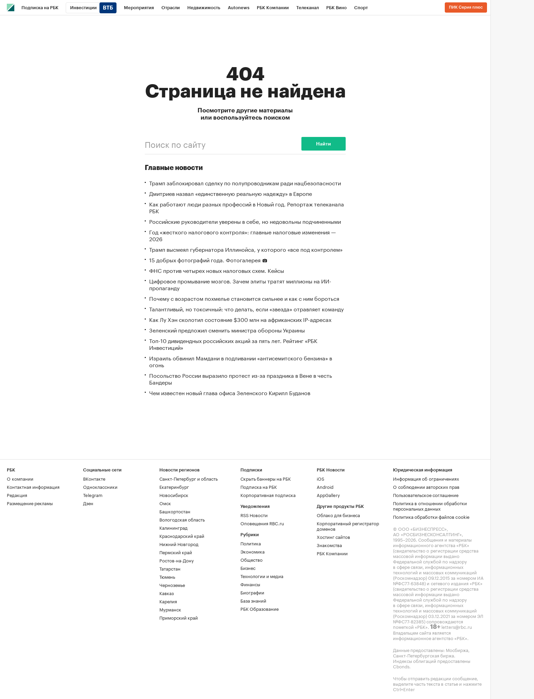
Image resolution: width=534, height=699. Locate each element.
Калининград (173, 527)
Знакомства (329, 544)
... (378, 6)
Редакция (17, 494)
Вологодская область (182, 519)
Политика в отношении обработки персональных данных (430, 505)
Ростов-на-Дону (176, 560)
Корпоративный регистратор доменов (348, 525)
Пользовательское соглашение (425, 494)
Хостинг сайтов (333, 536)
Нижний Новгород (179, 543)
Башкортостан (174, 511)
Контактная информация (33, 486)
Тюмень (167, 576)
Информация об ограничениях (426, 478)
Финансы (250, 583)
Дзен (88, 502)
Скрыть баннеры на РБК (265, 478)
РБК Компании (332, 552)
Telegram (93, 494)
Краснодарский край (181, 535)
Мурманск (170, 609)
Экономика (252, 551)
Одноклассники (100, 486)
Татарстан (169, 568)
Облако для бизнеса (338, 514)
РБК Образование (259, 608)
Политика (250, 543)
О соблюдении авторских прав (426, 486)
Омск (165, 502)
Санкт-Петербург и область (188, 478)
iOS (320, 478)
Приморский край (178, 617)
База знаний (253, 600)
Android (325, 486)
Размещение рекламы (30, 502)
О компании (20, 478)
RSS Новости (254, 514)
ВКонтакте (94, 478)
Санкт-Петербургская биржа (423, 655)
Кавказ (166, 592)
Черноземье (172, 584)
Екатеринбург (174, 486)
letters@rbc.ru (456, 626)
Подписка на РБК (258, 486)
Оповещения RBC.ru (262, 522)
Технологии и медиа (261, 575)
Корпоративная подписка (268, 494)
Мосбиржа (457, 649)
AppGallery (328, 494)
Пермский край (175, 551)
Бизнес (247, 567)
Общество (251, 559)
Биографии (252, 592)
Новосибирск (173, 494)
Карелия (168, 600)
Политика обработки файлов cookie (431, 516)
